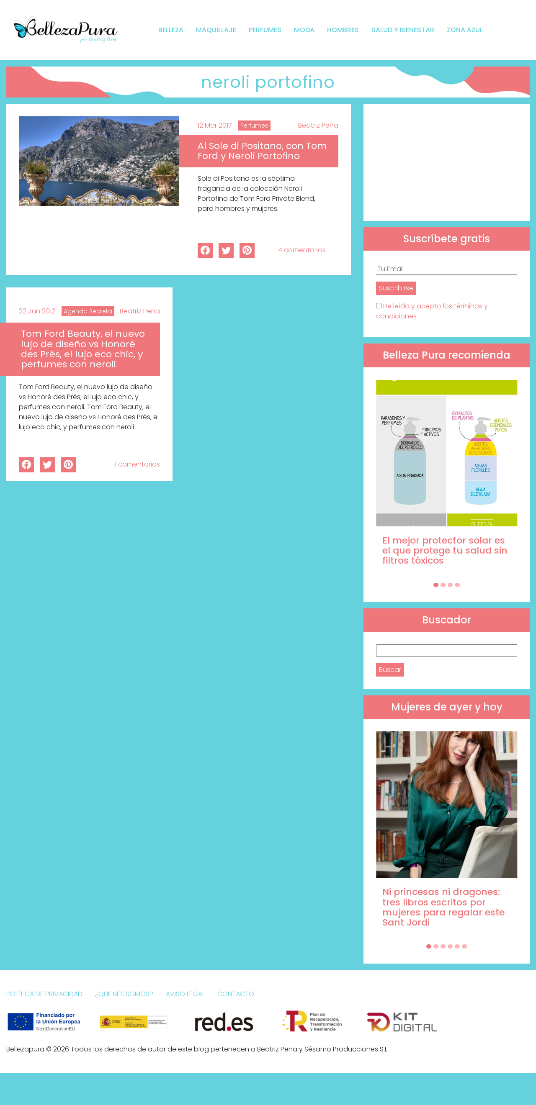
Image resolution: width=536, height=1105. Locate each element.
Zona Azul (465, 30)
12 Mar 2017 (215, 125)
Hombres (343, 30)
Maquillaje (216, 30)
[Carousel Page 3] (450, 585)
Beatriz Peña (318, 125)
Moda (304, 30)
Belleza (170, 30)
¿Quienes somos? (124, 994)
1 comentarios (137, 464)
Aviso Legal (185, 994)
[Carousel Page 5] (457, 946)
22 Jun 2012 (37, 311)
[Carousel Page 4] (457, 585)
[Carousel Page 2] (443, 585)
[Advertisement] (446, 162)
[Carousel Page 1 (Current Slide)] (435, 585)
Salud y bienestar (402, 30)
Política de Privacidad (44, 994)
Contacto (235, 994)
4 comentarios (302, 250)
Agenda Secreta (88, 311)
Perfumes (265, 30)
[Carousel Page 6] (464, 946)
